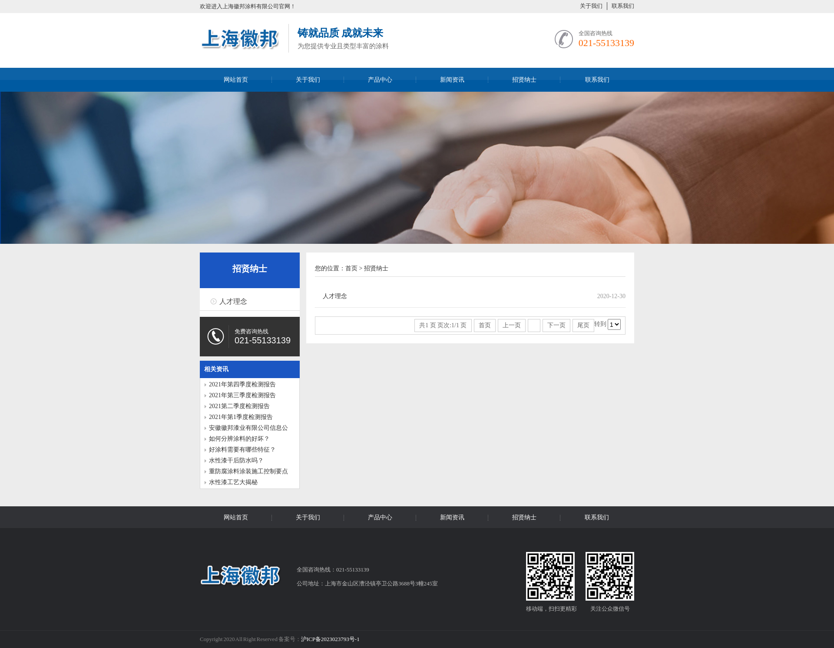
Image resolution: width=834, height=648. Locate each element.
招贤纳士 (524, 79)
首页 (351, 268)
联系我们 (623, 6)
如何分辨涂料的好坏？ (239, 438)
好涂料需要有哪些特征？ (242, 449)
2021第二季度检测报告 (239, 406)
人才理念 (233, 301)
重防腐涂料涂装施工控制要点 (248, 471)
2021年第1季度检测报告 (241, 417)
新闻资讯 (452, 79)
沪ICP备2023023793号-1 (330, 639)
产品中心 (380, 79)
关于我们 (591, 6)
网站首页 (236, 79)
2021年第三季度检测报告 (242, 395)
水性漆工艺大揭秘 (233, 482)
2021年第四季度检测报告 (242, 384)
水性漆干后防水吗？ (236, 460)
